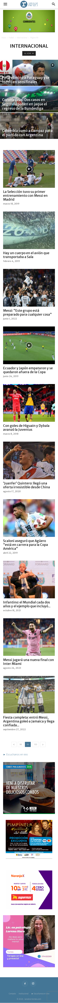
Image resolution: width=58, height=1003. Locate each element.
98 (21, 744)
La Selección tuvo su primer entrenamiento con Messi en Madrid (25, 196)
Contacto (12, 993)
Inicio (4, 37)
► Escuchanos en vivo (40, 993)
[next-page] (42, 744)
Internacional (22, 37)
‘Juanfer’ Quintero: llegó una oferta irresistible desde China (26, 485)
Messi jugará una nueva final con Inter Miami (28, 662)
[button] (5, 4)
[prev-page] (14, 744)
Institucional (23, 993)
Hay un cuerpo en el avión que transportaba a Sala (26, 255)
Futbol (11, 37)
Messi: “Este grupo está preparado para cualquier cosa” (27, 312)
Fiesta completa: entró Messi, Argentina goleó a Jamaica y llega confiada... (28, 721)
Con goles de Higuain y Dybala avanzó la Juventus (26, 428)
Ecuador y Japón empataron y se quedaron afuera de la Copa (28, 370)
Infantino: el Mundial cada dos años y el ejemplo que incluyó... (26, 604)
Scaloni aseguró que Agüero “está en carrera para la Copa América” (25, 545)
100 (35, 744)
